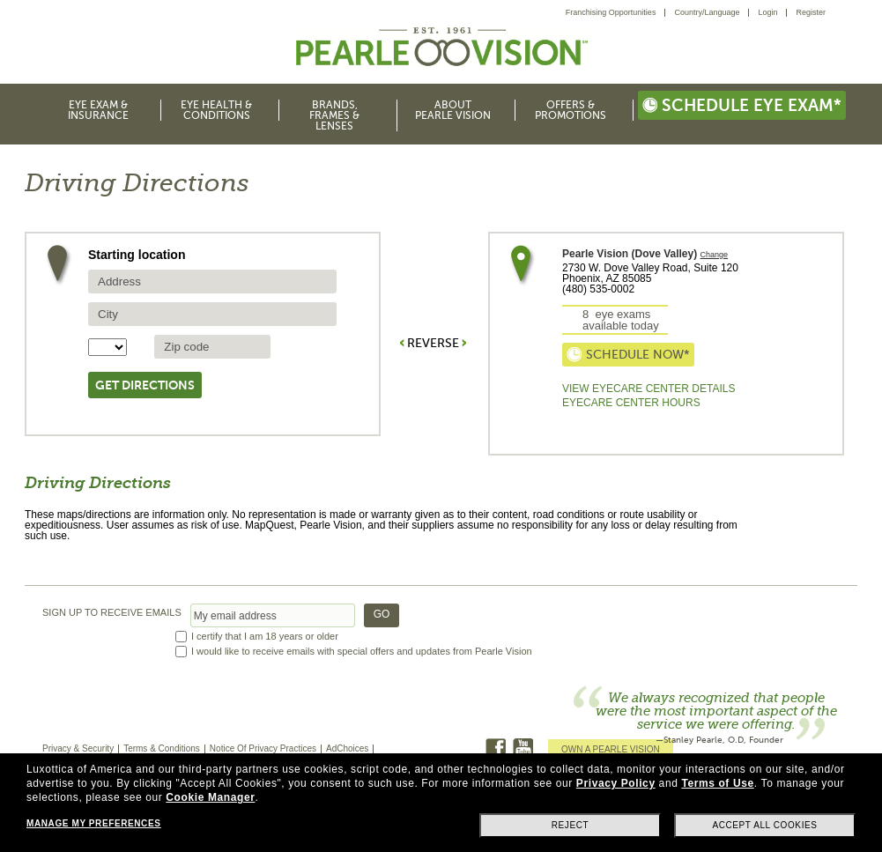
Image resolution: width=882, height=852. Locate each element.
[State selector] (107, 347)
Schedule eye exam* (741, 105)
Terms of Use (717, 783)
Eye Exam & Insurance (98, 110)
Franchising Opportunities (611, 12)
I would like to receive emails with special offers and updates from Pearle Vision (361, 651)
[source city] (212, 314)
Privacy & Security (78, 748)
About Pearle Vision (453, 110)
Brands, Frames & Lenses (334, 115)
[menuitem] (616, 13)
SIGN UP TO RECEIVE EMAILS (112, 613)
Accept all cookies (764, 825)
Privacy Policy (616, 783)
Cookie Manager (210, 797)
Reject (570, 825)
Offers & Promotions (570, 110)
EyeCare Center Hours (631, 402)
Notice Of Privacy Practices (263, 748)
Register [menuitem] (811, 12)
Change (714, 255)
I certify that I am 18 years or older (264, 636)
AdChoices (347, 748)
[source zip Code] (212, 347)
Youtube (523, 748)
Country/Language (706, 12)
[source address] (212, 281)
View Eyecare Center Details (648, 388)
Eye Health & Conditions (216, 110)
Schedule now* (628, 354)
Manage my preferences (93, 823)
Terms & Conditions (161, 748)
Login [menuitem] (767, 12)
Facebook (495, 748)
